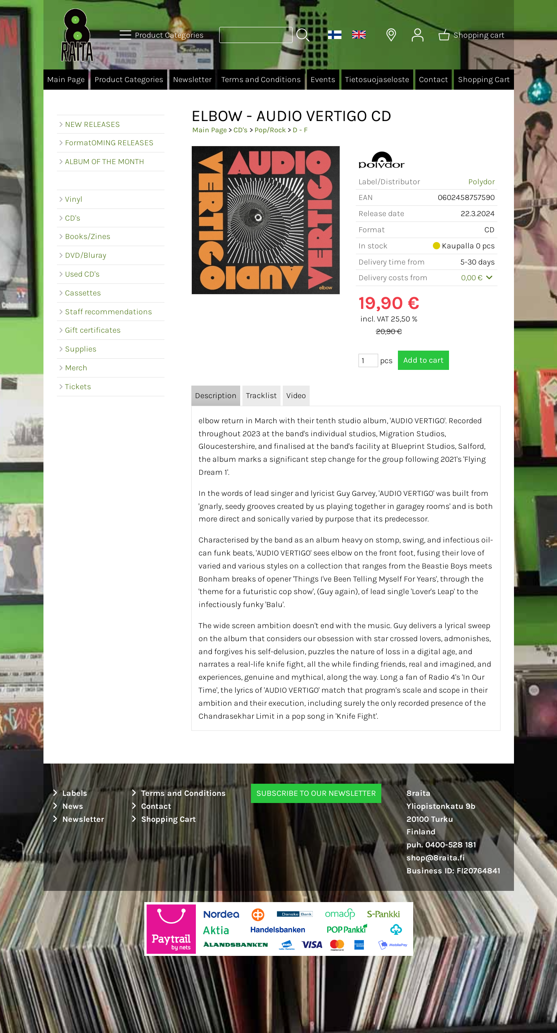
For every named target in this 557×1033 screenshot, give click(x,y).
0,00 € (478, 277)
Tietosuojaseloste (377, 79)
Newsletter (192, 79)
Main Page (66, 79)
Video (296, 395)
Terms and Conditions (261, 79)
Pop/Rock (270, 130)
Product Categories (129, 79)
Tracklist (261, 395)
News (67, 806)
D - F (300, 130)
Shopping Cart (484, 79)
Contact (433, 79)
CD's (240, 130)
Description (216, 395)
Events (323, 79)
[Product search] (256, 35)
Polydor (481, 182)
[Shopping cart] (472, 35)
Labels (69, 793)
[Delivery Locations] (391, 35)
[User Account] (417, 35)
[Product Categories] (162, 35)
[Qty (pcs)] (368, 360)
